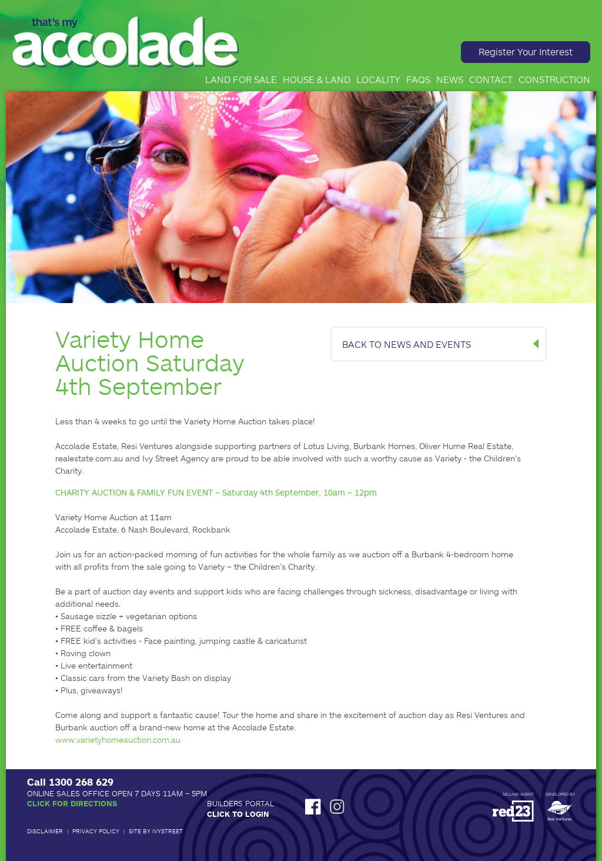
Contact (491, 79)
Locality (378, 79)
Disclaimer (45, 831)
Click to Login (238, 814)
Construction (554, 79)
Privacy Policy (95, 831)
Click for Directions (72, 803)
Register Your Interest (526, 51)
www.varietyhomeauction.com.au (117, 739)
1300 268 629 (81, 781)
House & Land (316, 79)
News (449, 79)
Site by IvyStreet (156, 831)
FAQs (418, 79)
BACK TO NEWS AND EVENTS (406, 344)
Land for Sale (241, 79)
